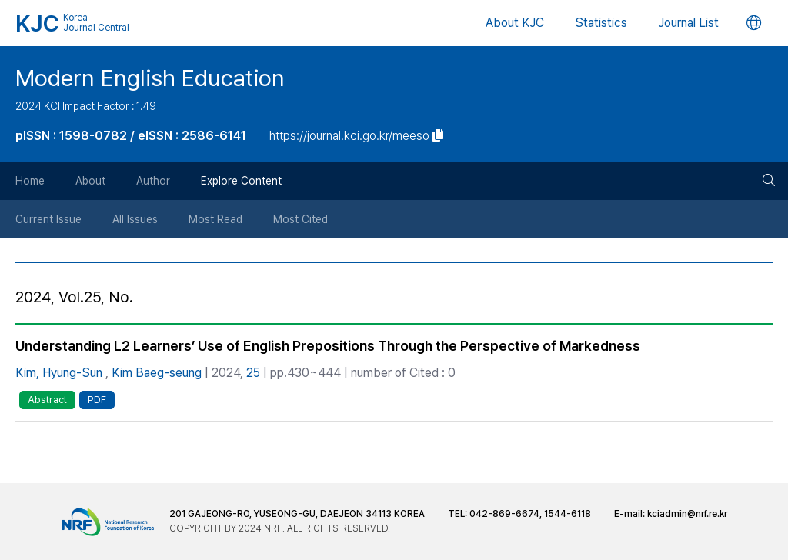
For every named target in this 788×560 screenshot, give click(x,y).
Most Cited (300, 219)
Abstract (47, 399)
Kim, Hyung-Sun (58, 372)
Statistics (601, 22)
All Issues (135, 219)
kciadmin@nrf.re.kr (687, 513)
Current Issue (48, 219)
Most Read (215, 219)
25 (253, 372)
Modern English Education (150, 78)
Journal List (688, 22)
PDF (97, 399)
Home (30, 181)
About (90, 181)
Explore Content (241, 181)
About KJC (515, 22)
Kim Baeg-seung (157, 372)
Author (153, 181)
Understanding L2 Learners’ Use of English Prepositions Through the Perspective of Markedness (327, 346)
